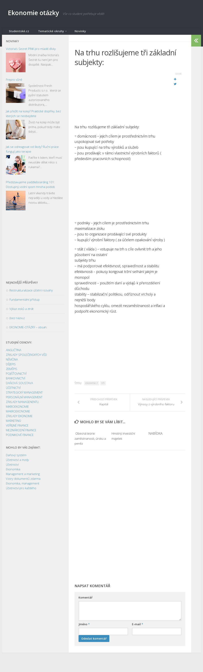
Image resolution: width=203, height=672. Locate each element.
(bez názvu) (17, 320)
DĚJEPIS (11, 367)
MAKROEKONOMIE (18, 414)
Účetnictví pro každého (21, 491)
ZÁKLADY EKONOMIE (19, 418)
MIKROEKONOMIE (17, 409)
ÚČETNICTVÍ (13, 390)
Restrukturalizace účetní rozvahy (31, 293)
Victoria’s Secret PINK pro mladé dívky (31, 51)
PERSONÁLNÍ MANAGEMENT (24, 400)
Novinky (70, 32)
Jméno (84, 632)
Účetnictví (12, 467)
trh (103, 385)
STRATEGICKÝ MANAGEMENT (24, 395)
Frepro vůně (14, 82)
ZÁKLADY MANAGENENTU (22, 404)
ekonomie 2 (91, 385)
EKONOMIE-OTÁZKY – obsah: (28, 330)
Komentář (85, 605)
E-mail (137, 632)
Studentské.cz (17, 32)
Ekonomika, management (22, 486)
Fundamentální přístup (24, 302)
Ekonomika (13, 472)
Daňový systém (16, 458)
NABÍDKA (155, 441)
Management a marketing (23, 476)
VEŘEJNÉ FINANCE (17, 428)
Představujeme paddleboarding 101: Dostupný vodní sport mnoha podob (30, 187)
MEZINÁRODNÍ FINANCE (21, 433)
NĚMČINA (12, 362)
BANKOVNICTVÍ (15, 381)
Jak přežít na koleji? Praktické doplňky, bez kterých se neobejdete (33, 116)
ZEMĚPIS (11, 371)
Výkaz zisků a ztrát (21, 311)
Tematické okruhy (44, 32)
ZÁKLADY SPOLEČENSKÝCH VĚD (26, 357)
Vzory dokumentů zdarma (23, 481)
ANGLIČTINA (13, 352)
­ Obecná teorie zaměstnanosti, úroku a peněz (90, 446)
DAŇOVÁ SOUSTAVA (19, 385)
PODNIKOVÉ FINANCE (20, 437)
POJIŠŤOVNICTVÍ (16, 376)
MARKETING (13, 423)
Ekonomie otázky (40, 13)
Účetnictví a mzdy (17, 462)
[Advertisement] (120, 99)
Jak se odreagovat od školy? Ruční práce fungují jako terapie (32, 151)
